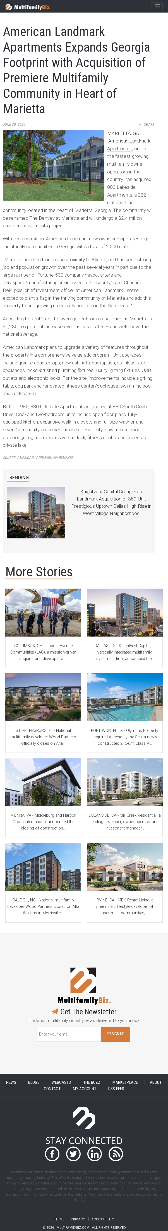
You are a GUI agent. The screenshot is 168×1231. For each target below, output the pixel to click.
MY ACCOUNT (84, 1088)
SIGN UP (115, 1034)
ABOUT (156, 1082)
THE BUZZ (91, 1082)
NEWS (11, 1082)
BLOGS (34, 1082)
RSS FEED (116, 1088)
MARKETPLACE (125, 1082)
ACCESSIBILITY (102, 1219)
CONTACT (52, 1088)
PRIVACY (78, 1219)
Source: (38, 458)
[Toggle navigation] (157, 6)
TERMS (59, 1219)
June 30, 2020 (14, 124)
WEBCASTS (61, 1082)
